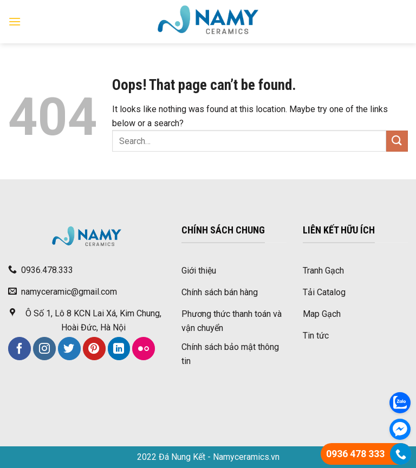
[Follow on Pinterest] (94, 348)
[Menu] (14, 21)
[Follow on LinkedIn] (119, 348)
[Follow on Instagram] (44, 348)
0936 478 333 (355, 453)
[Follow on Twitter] (69, 348)
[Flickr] (143, 348)
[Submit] (397, 141)
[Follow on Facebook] (19, 348)
